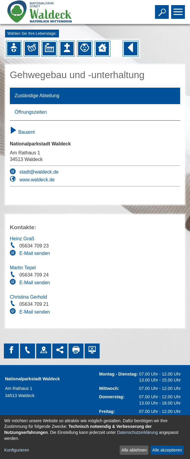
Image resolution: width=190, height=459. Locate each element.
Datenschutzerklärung (137, 432)
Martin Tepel (23, 267)
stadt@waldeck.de (39, 171)
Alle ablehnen (134, 450)
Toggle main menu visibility (179, 9)
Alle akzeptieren (167, 450)
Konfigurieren (16, 450)
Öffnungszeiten (31, 112)
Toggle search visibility (162, 9)
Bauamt (22, 132)
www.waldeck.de (37, 179)
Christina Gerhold (28, 297)
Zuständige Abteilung (37, 95)
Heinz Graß (22, 238)
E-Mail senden (34, 253)
